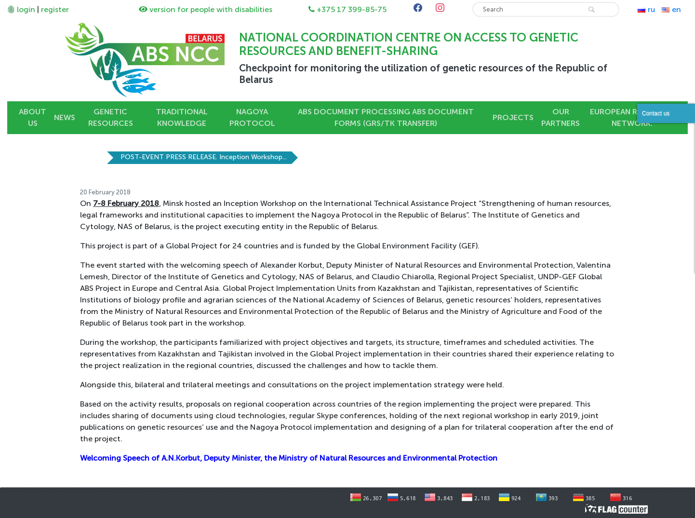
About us (32, 117)
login (26, 9)
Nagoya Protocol (252, 117)
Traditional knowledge (182, 117)
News (64, 117)
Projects (513, 117)
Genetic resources (110, 117)
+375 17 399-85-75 (352, 9)
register (55, 9)
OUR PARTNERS (560, 117)
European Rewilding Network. (632, 117)
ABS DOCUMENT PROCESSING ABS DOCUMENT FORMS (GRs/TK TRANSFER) (386, 117)
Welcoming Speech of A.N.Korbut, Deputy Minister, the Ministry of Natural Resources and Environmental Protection (288, 458)
